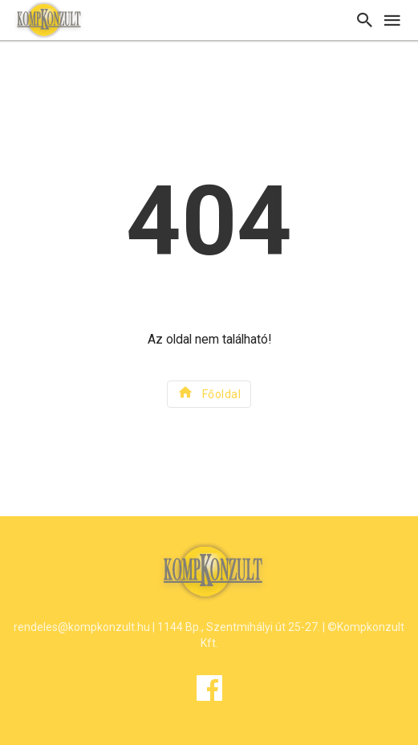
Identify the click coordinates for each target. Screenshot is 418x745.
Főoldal (209, 392)
